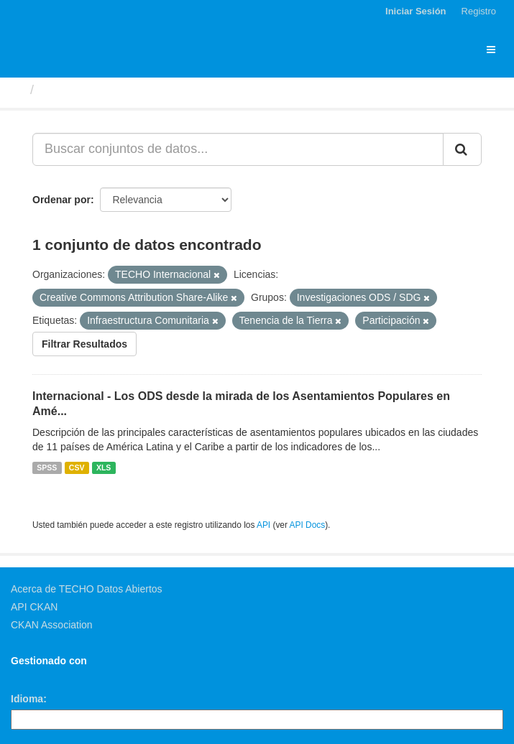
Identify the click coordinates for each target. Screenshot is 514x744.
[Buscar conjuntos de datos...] (238, 149)
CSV (77, 467)
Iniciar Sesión (415, 11)
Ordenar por (61, 199)
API (263, 525)
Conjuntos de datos (101, 90)
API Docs (308, 525)
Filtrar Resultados (84, 344)
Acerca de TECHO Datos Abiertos (86, 589)
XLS (103, 467)
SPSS (47, 467)
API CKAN (34, 607)
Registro (479, 11)
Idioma (27, 699)
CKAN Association (52, 625)
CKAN (35, 676)
